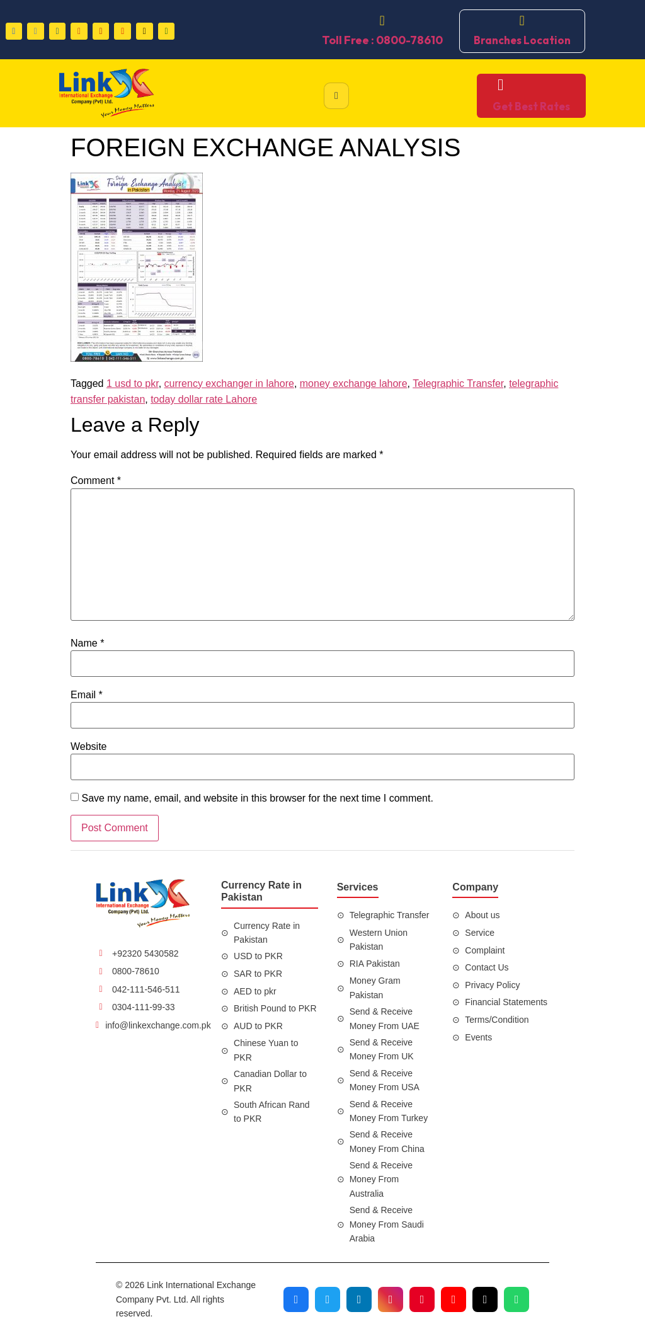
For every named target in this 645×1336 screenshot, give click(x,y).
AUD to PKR (258, 1026)
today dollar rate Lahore (204, 399)
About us (482, 915)
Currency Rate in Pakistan (267, 933)
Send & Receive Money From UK (382, 1049)
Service (479, 933)
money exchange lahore (354, 383)
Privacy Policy (492, 985)
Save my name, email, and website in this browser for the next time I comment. (257, 798)
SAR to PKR (258, 974)
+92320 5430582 (145, 953)
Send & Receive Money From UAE (385, 1018)
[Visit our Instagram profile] (390, 1299)
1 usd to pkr (132, 383)
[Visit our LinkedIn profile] (359, 1299)
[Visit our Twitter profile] (327, 1299)
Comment (96, 481)
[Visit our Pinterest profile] (422, 1299)
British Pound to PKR (275, 1008)
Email (87, 695)
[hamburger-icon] (336, 96)
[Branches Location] (522, 21)
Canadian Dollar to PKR (270, 1081)
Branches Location (522, 40)
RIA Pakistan (375, 964)
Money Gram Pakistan (375, 987)
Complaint (485, 950)
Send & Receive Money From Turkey (389, 1111)
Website (89, 747)
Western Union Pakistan (379, 940)
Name (87, 643)
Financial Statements (506, 1002)
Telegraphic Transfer (458, 383)
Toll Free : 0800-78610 (382, 40)
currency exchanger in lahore (229, 383)
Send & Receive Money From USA (385, 1080)
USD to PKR (258, 956)
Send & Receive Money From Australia (381, 1179)
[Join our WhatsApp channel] (516, 1299)
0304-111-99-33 (143, 1007)
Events (478, 1037)
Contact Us (486, 967)
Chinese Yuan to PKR (266, 1050)
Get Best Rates (531, 105)
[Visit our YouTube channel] (453, 1299)
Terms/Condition (496, 1020)
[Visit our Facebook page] (296, 1299)
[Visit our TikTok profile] (485, 1299)
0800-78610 (135, 971)
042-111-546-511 (146, 989)
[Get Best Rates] (500, 85)
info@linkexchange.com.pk (158, 1025)
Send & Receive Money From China (387, 1141)
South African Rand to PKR (272, 1112)
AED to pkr (255, 991)
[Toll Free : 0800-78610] (382, 21)
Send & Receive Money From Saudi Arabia (387, 1224)
